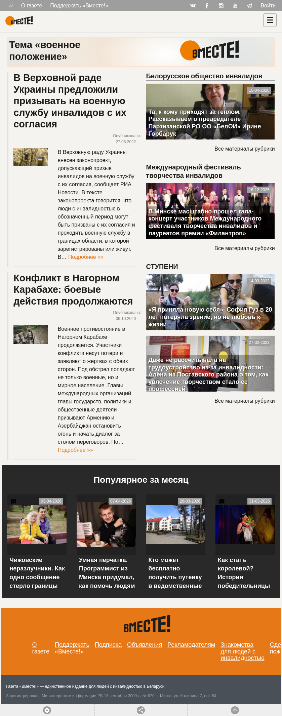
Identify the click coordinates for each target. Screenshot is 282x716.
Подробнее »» (86, 257)
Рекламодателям (191, 644)
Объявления (144, 644)
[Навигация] (270, 20)
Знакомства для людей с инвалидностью (242, 651)
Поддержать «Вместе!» (79, 5)
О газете (31, 5)
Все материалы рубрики (244, 149)
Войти (268, 5)
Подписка (108, 644)
